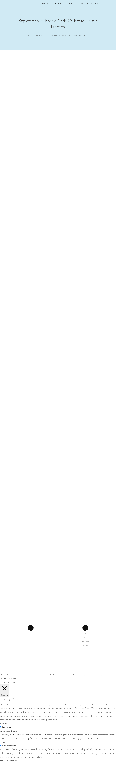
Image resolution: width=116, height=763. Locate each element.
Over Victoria (85, 642)
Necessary (6, 727)
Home (85, 638)
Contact (85, 645)
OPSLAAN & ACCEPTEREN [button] (8, 761)
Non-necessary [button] (5, 742)
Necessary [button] (3, 724)
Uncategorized (81, 35)
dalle (54, 35)
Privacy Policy (85, 649)
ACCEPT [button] (4, 678)
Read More (12, 679)
